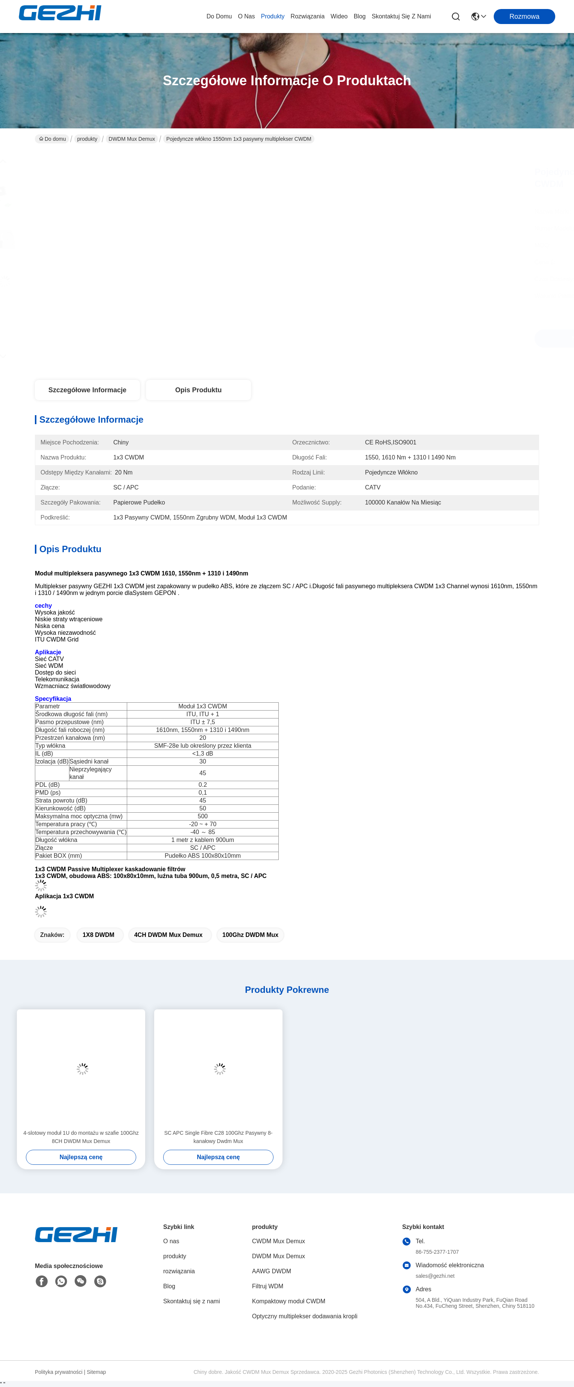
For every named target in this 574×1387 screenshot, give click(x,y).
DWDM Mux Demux (132, 139)
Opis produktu (198, 390)
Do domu (219, 16)
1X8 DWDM (98, 935)
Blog (360, 16)
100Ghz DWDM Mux (250, 935)
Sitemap (96, 1372)
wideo (339, 16)
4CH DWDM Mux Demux (168, 935)
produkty (272, 16)
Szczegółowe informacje (87, 390)
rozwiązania (308, 16)
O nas (246, 16)
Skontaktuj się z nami (401, 16)
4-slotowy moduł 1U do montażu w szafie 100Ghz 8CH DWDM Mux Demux (80, 1137)
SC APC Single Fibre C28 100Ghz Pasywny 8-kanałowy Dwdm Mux (218, 1137)
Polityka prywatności (59, 1372)
